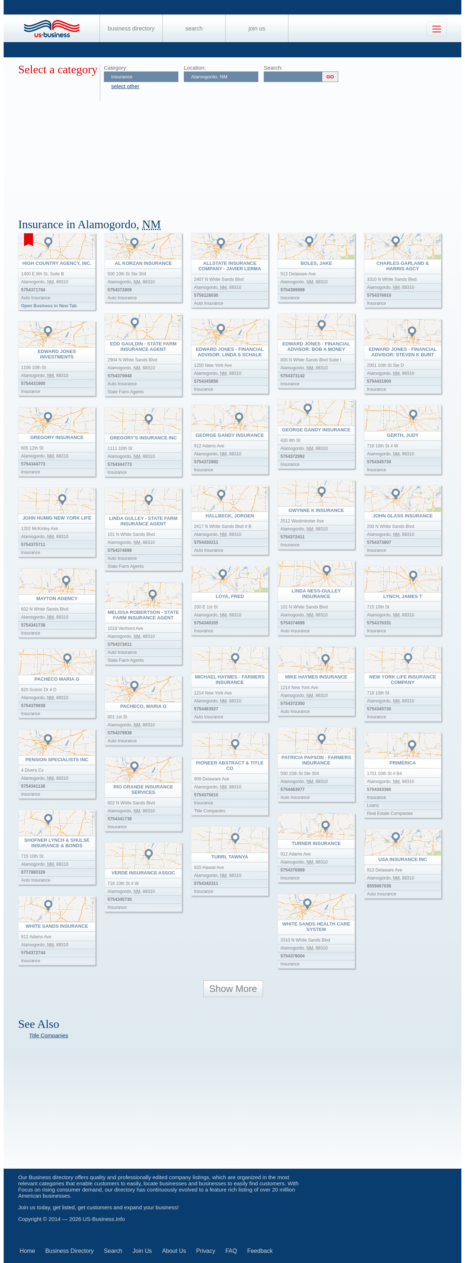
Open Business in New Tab (49, 305)
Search (194, 28)
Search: (273, 68)
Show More (233, 988)
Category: (116, 68)
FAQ (231, 1251)
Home (27, 1251)
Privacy (205, 1251)
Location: (195, 68)
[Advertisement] (236, 155)
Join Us (256, 28)
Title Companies (48, 1035)
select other (125, 86)
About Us (174, 1251)
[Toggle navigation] (436, 29)
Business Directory (131, 28)
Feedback (259, 1251)
